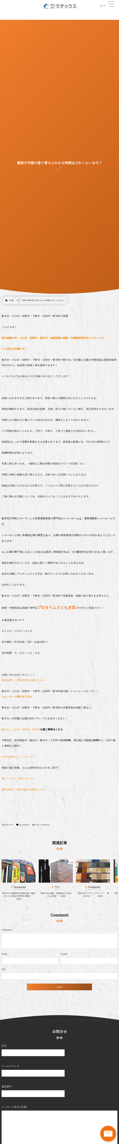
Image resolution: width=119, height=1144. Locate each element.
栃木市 (5, 729)
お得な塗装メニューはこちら (18, 756)
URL (4, 969)
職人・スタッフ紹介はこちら (18, 778)
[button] (111, 4)
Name (4, 953)
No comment (24, 824)
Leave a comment (42, 824)
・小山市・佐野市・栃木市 (24, 729)
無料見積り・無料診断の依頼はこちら (23, 680)
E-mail (64, 953)
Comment (6, 929)
